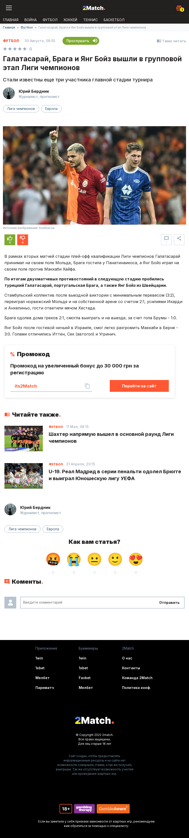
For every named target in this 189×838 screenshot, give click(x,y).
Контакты (131, 668)
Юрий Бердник (34, 91)
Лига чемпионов (21, 109)
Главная (10, 20)
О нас (127, 658)
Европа (51, 109)
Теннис (90, 20)
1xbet (40, 668)
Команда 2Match (137, 678)
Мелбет (42, 678)
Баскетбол (114, 20)
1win (39, 658)
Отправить (169, 602)
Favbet (85, 678)
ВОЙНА (30, 20)
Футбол (50, 20)
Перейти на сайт (139, 385)
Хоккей (70, 20)
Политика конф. (136, 688)
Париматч (44, 688)
